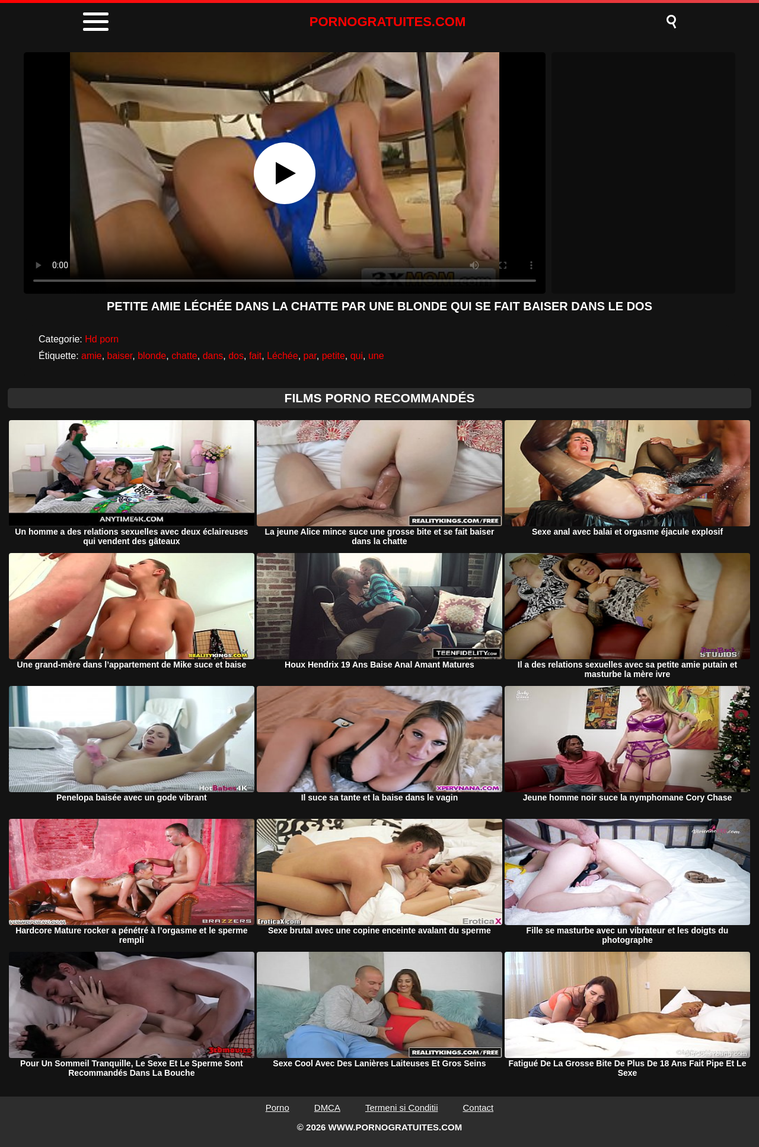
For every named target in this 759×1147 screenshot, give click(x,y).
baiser (120, 356)
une (376, 356)
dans (213, 356)
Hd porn (102, 339)
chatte (184, 356)
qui (356, 356)
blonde (152, 356)
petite (333, 356)
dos (236, 356)
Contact (478, 1107)
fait (255, 356)
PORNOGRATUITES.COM (388, 21)
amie (91, 356)
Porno (277, 1107)
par (310, 356)
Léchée (282, 356)
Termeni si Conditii (401, 1107)
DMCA (327, 1107)
